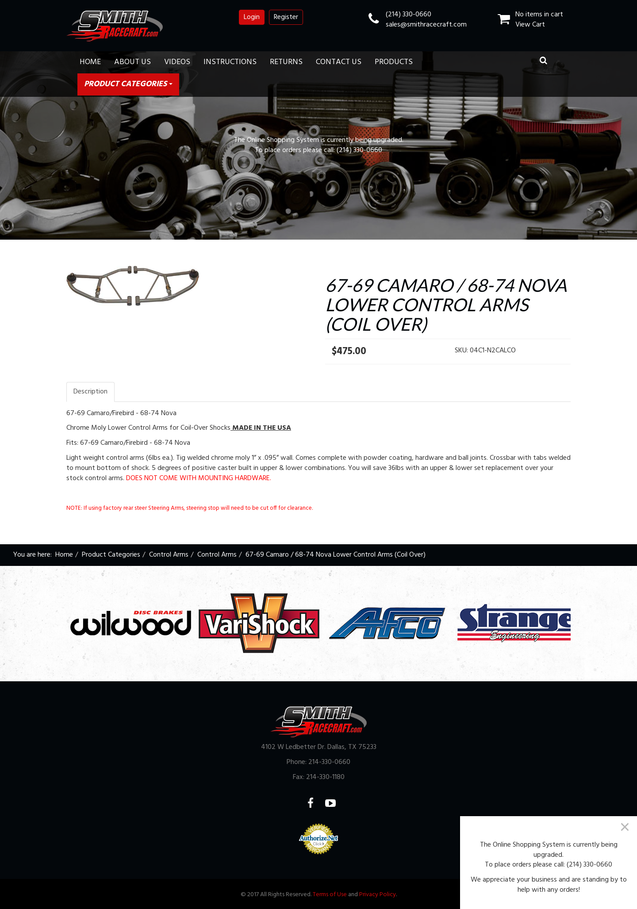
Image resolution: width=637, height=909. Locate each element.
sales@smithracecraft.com (426, 25)
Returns (286, 62)
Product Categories (128, 84)
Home (90, 62)
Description (90, 391)
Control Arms (168, 555)
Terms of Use (330, 895)
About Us (132, 62)
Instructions (230, 62)
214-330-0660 (329, 762)
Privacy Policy (377, 895)
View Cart (530, 25)
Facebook (316, 803)
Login (252, 17)
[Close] (625, 826)
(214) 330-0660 (408, 14)
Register (286, 17)
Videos (177, 62)
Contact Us (338, 62)
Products (394, 62)
